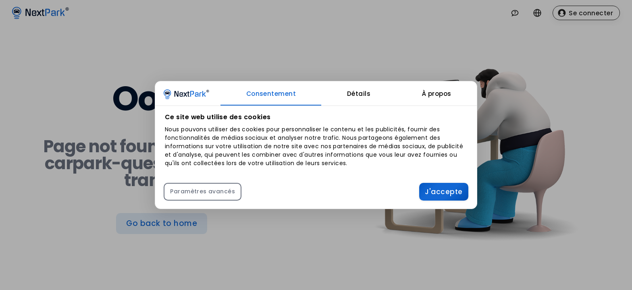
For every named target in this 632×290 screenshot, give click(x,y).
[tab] (270, 93)
